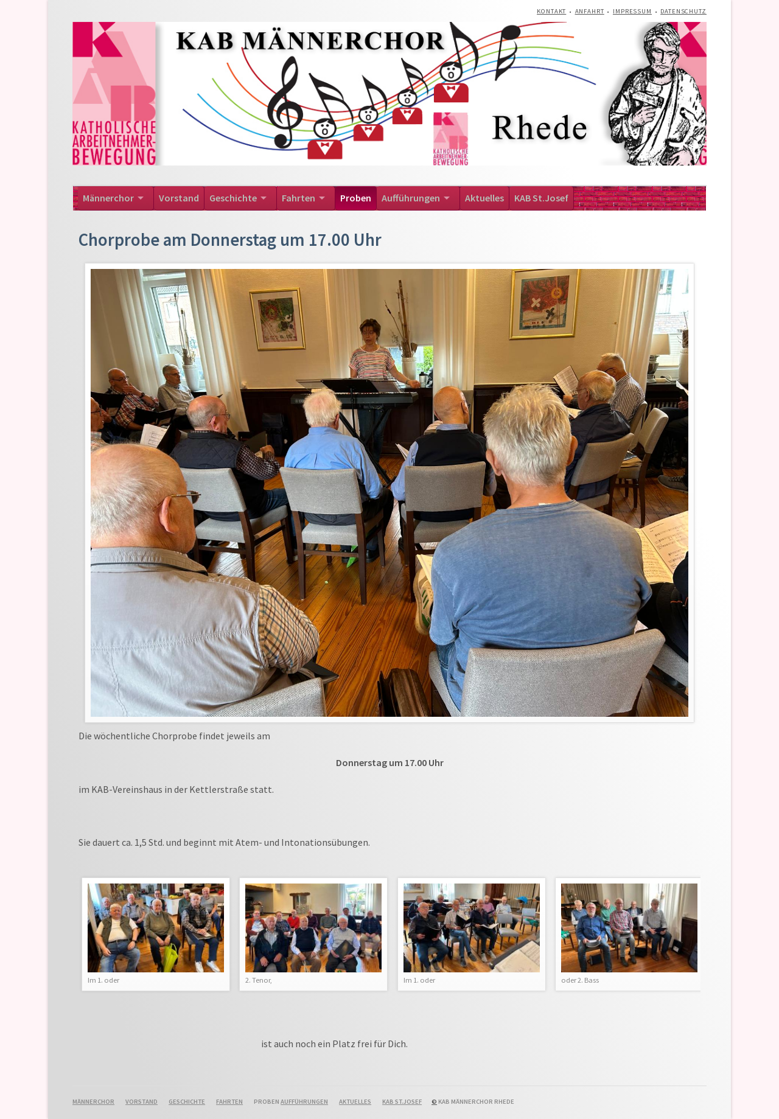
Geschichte (233, 198)
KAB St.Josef (541, 198)
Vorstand (179, 198)
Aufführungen (411, 198)
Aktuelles (484, 198)
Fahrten (298, 198)
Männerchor (108, 198)
